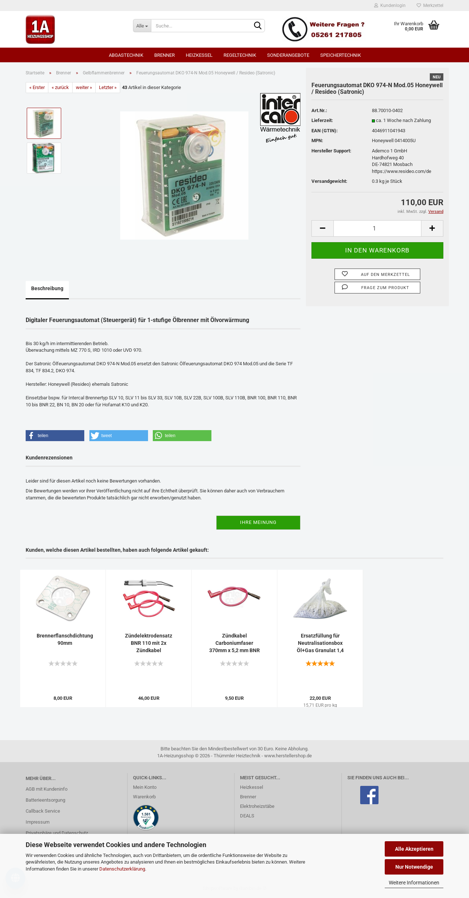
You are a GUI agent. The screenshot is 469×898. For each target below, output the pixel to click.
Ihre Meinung (258, 522)
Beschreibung (47, 288)
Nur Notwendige (414, 867)
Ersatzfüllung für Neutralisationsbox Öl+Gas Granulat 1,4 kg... (320, 643)
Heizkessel (199, 55)
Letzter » (108, 87)
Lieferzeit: (322, 120)
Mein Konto (144, 787)
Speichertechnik (340, 55)
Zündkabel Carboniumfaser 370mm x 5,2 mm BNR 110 (234, 643)
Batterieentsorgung (45, 800)
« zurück (60, 87)
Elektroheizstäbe (257, 806)
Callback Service (43, 811)
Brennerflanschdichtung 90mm (65, 639)
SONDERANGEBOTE (288, 55)
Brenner (164, 55)
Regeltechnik (240, 55)
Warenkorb (144, 796)
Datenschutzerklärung (122, 869)
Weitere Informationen (414, 883)
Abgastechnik (126, 55)
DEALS (247, 815)
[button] (55, 435)
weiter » (84, 87)
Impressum (37, 822)
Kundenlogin (390, 5)
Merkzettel (430, 5)
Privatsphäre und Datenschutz (57, 833)
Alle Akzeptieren (414, 849)
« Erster (37, 87)
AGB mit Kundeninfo (46, 789)
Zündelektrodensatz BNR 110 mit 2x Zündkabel (148, 643)
